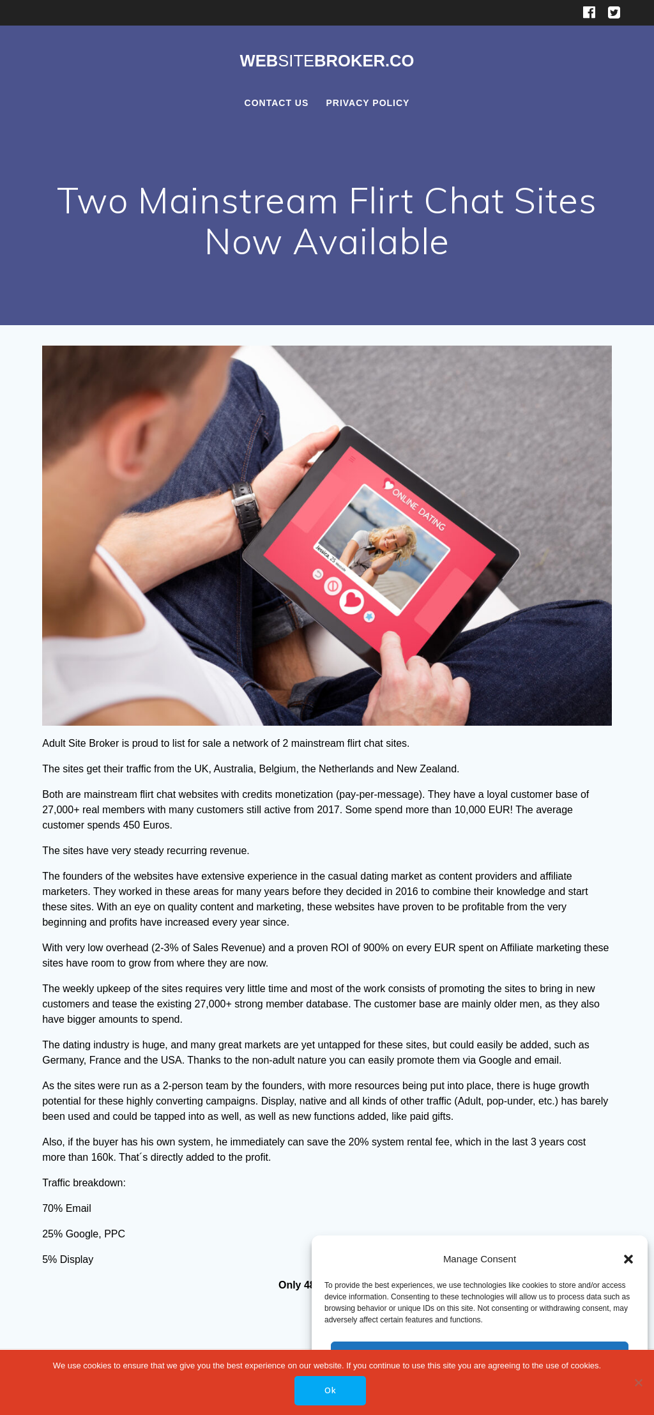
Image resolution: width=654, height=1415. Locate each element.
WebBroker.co (327, 61)
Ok (330, 1390)
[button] (628, 1259)
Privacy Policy (367, 103)
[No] (638, 1382)
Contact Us (277, 103)
